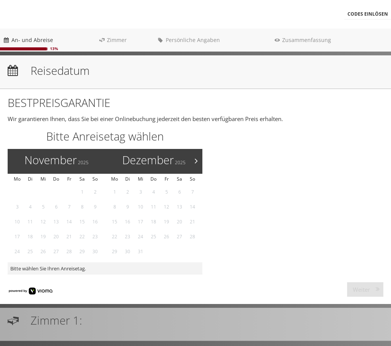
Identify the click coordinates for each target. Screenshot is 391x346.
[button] (367, 14)
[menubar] (195, 14)
